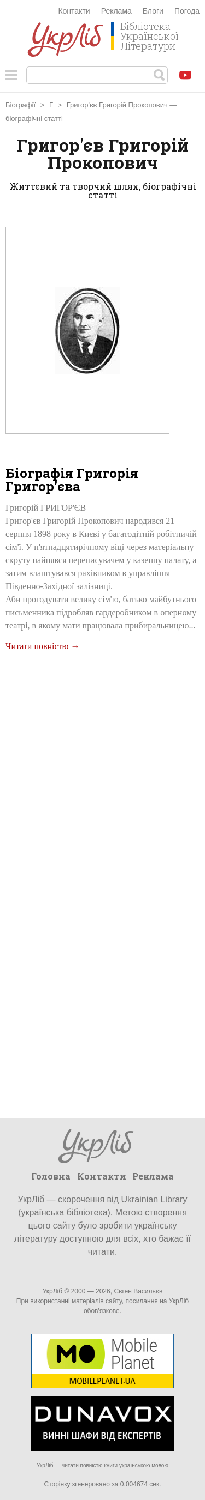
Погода (187, 11)
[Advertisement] (102, 762)
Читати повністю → (42, 646)
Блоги (153, 11)
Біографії (20, 105)
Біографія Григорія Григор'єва (71, 479)
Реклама (116, 11)
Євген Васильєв (138, 1291)
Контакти (74, 11)
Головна (51, 1176)
